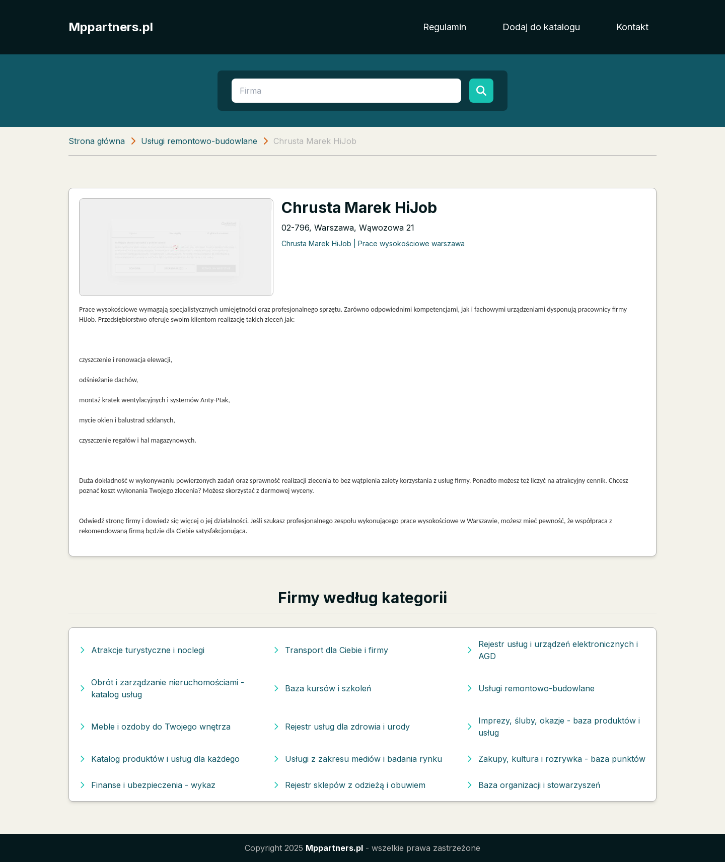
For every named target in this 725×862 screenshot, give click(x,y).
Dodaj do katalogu (541, 27)
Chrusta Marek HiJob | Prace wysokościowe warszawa (373, 243)
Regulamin (444, 27)
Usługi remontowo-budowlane (199, 141)
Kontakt (632, 27)
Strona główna (96, 141)
